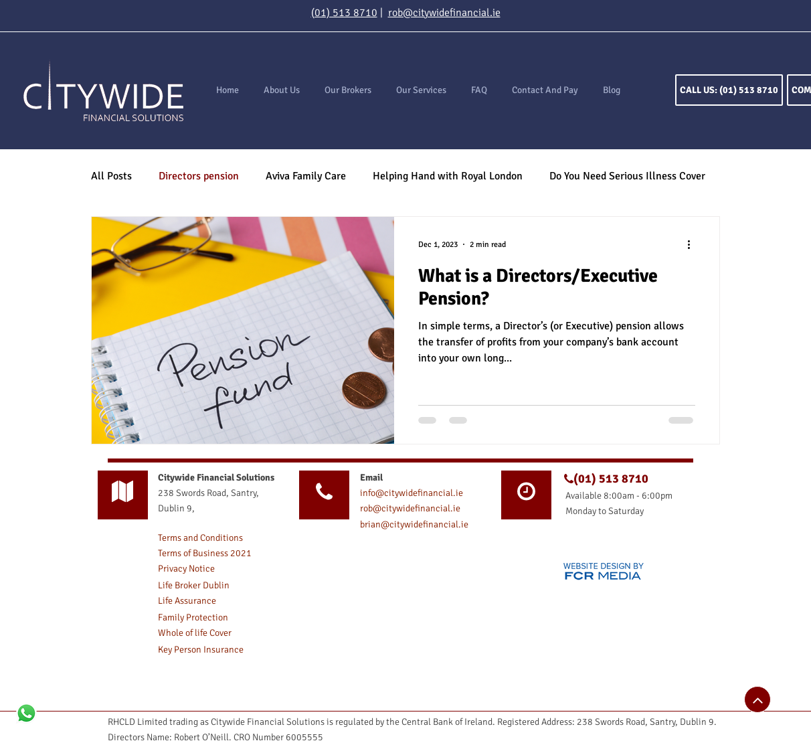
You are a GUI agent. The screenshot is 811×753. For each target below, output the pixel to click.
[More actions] (693, 244)
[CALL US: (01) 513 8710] (729, 90)
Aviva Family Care (306, 176)
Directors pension (199, 176)
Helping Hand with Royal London (448, 176)
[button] (421, 90)
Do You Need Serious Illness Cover (627, 176)
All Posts (111, 176)
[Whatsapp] (26, 713)
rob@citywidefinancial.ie (444, 12)
